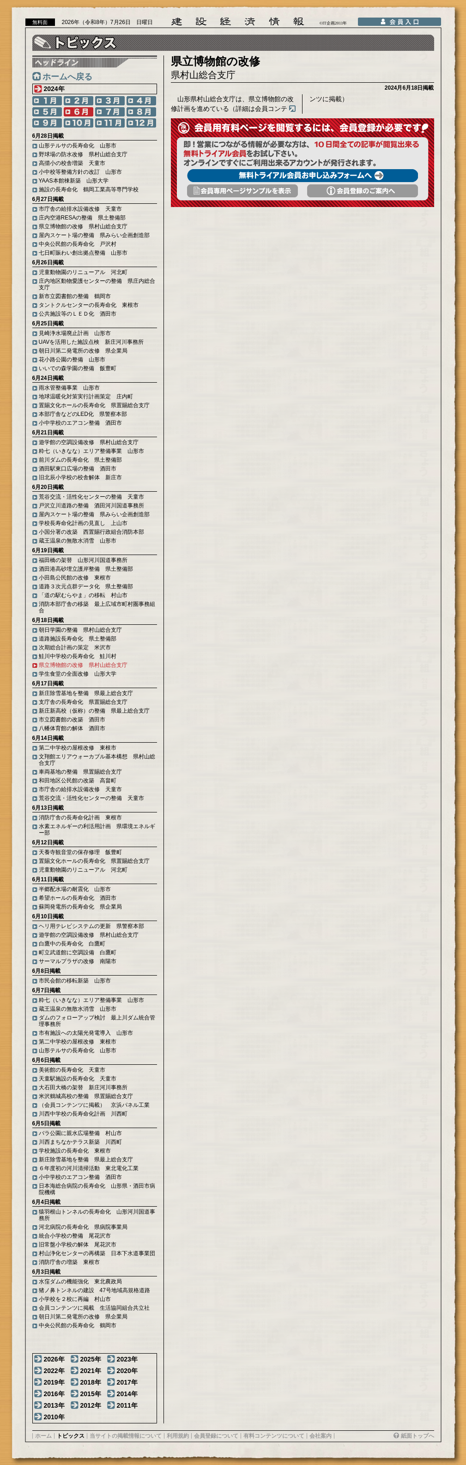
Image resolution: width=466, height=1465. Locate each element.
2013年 (54, 1405)
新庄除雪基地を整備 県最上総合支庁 (86, 693)
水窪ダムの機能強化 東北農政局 (80, 1281)
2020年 (127, 1370)
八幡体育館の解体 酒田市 (72, 728)
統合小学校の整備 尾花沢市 (75, 1236)
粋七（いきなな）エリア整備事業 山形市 (91, 451)
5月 (47, 111)
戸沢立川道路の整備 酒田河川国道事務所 (91, 505)
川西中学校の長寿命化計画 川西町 (83, 1114)
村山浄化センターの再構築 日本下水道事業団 (97, 1253)
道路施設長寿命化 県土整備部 (77, 638)
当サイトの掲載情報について (126, 1436)
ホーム (43, 1436)
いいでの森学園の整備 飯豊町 (77, 368)
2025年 (90, 1359)
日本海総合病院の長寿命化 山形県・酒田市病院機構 (97, 1189)
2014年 (127, 1394)
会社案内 (320, 1436)
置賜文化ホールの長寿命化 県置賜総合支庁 (94, 405)
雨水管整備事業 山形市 (69, 388)
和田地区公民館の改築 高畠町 (77, 780)
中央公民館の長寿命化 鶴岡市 (77, 1325)
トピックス (71, 1436)
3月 (110, 100)
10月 (78, 123)
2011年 (127, 1405)
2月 (78, 100)
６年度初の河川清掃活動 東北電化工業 (89, 1168)
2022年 (54, 1370)
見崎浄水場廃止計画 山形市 (75, 333)
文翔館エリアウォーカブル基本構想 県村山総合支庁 (97, 759)
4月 (141, 100)
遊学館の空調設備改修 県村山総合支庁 (89, 442)
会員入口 (399, 22)
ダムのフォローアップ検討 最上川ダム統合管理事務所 (97, 1020)
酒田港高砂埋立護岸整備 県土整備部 (86, 569)
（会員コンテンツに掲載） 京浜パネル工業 (94, 1105)
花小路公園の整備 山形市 (72, 359)
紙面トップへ (417, 1436)
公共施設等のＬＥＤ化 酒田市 (77, 314)
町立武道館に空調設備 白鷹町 (77, 952)
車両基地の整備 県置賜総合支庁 (80, 772)
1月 (47, 100)
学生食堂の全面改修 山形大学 (77, 674)
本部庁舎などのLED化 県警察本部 (83, 414)
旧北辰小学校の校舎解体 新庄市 (80, 477)
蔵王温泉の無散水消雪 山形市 (77, 540)
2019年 (54, 1382)
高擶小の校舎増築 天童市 (72, 163)
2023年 (127, 1359)
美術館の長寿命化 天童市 (72, 1070)
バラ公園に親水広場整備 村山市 (80, 1133)
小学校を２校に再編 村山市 (75, 1299)
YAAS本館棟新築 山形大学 (74, 180)
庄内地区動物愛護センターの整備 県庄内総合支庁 (97, 284)
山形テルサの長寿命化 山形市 (77, 145)
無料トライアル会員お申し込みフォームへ (302, 175)
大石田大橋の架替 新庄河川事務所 (83, 1087)
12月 (141, 123)
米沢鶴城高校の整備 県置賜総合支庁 (86, 1096)
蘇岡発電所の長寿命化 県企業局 (80, 906)
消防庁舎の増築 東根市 (69, 1262)
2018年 (90, 1382)
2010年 (54, 1417)
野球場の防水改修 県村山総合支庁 (83, 154)
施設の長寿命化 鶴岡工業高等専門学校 (89, 189)
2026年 (54, 1359)
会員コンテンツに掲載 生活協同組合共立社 (94, 1308)
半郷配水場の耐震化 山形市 (75, 889)
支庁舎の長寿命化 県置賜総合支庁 (83, 702)
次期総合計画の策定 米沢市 (75, 647)
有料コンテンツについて (273, 1436)
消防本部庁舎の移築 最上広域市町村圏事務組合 (97, 607)
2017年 (127, 1382)
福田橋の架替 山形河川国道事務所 (83, 560)
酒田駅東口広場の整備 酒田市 (77, 468)
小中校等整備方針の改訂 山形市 (80, 172)
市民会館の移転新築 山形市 (75, 980)
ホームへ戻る (67, 76)
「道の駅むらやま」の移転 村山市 (83, 595)
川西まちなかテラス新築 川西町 (80, 1142)
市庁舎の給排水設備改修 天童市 (80, 209)
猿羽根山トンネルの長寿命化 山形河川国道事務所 (97, 1215)
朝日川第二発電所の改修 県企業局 (83, 351)
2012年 (90, 1405)
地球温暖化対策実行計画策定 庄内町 (86, 396)
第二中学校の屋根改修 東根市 (77, 748)
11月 (110, 123)
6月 (78, 111)
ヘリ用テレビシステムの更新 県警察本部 (91, 926)
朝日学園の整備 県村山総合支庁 (80, 630)
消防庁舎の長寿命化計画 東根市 (80, 817)
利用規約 (178, 1436)
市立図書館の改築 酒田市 (72, 719)
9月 (47, 123)
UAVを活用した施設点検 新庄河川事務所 (91, 342)
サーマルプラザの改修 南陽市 (77, 961)
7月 (110, 111)
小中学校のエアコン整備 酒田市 (80, 423)
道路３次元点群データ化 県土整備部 (86, 586)
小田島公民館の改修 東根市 (75, 577)
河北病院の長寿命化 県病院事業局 (83, 1227)
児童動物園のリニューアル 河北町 (83, 272)
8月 (141, 111)
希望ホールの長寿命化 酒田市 (77, 898)
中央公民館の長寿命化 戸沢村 (77, 244)
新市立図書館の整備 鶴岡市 (75, 296)
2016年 (54, 1394)
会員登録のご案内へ (362, 190)
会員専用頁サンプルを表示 (242, 190)
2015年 (90, 1394)
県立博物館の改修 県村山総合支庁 (83, 226)
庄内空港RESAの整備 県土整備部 (82, 217)
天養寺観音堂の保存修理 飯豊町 (80, 852)
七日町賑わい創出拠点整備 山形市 (83, 253)
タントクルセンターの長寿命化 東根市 (89, 305)
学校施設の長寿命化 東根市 (75, 1151)
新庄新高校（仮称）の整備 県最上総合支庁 (94, 711)
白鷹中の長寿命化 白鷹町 (72, 943)
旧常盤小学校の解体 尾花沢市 (77, 1244)
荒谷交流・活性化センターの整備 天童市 (91, 497)
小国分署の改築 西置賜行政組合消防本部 (91, 532)
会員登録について (216, 1436)
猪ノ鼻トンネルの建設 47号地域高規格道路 (94, 1290)
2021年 (90, 1370)
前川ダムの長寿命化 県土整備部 (80, 460)
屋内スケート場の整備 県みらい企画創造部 (94, 235)
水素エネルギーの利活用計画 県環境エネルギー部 (97, 829)
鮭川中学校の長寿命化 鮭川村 (77, 656)
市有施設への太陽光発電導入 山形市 (86, 1033)
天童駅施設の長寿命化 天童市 (77, 1078)
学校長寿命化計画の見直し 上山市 (83, 523)
